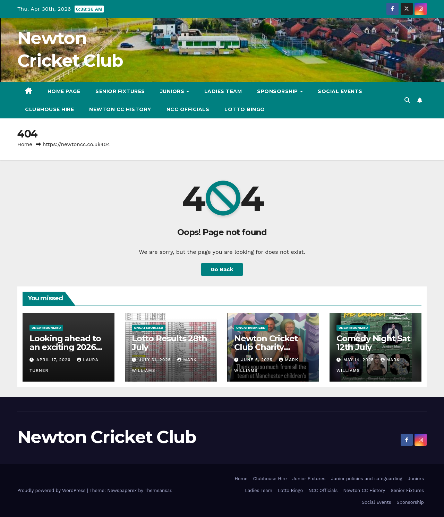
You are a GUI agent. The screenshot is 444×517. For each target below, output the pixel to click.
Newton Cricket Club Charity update (266, 347)
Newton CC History (120, 109)
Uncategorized (46, 328)
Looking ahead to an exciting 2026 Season (65, 347)
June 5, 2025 (257, 359)
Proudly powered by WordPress (52, 490)
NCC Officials (188, 109)
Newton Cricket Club (106, 437)
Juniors (173, 91)
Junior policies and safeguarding (366, 478)
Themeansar (158, 490)
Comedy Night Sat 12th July (373, 342)
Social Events (340, 91)
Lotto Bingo (244, 109)
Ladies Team (223, 91)
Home (24, 144)
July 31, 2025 (155, 359)
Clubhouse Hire (49, 109)
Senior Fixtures (120, 91)
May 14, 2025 (359, 359)
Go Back (222, 269)
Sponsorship (278, 91)
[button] (407, 100)
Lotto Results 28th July (169, 342)
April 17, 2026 (54, 359)
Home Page (64, 91)
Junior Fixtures (308, 478)
